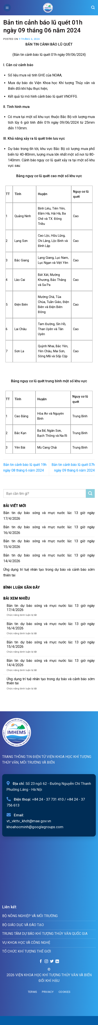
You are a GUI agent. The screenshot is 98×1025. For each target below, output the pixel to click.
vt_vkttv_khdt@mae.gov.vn (29, 821)
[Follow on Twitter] (51, 961)
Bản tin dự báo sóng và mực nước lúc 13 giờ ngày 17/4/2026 (49, 516)
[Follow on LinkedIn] (57, 961)
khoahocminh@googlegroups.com (35, 827)
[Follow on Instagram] (46, 961)
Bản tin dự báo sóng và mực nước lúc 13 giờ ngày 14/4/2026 (49, 558)
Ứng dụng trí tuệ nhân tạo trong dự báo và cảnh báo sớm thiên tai (49, 572)
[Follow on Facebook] (41, 961)
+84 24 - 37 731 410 (48, 799)
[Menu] (7, 7)
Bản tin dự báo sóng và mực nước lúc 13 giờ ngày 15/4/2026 (49, 544)
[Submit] (90, 493)
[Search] (93, 7)
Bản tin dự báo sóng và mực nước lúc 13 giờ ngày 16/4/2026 (49, 530)
